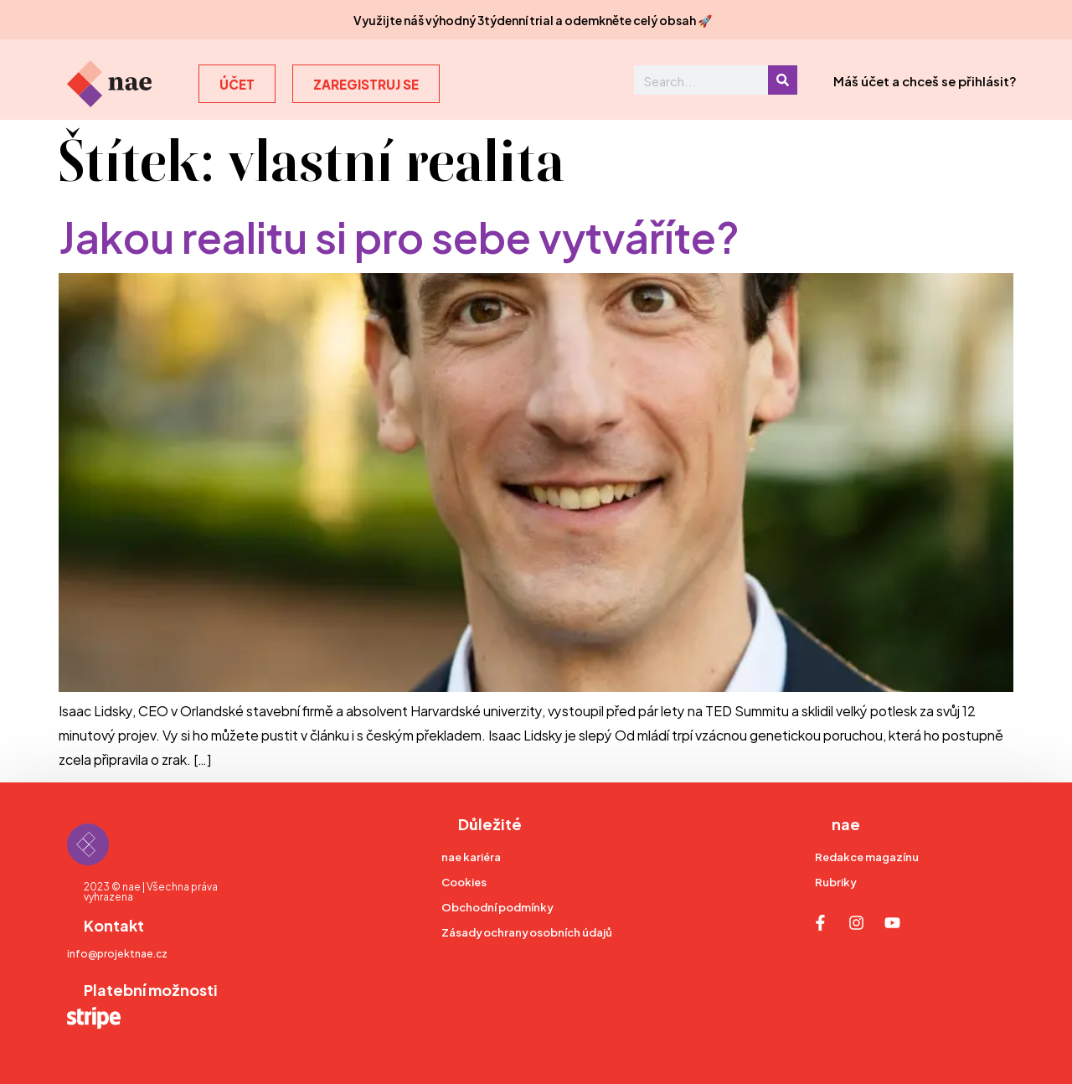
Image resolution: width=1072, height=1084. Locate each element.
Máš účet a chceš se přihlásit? (925, 80)
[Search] (782, 80)
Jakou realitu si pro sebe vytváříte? (399, 234)
